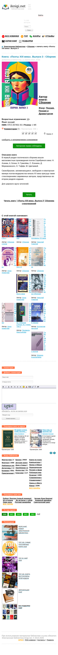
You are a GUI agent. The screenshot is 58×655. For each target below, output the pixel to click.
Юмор (31, 486)
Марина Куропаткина (37, 356)
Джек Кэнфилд (19, 434)
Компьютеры (34, 462)
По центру (17, 386)
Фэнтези (5, 463)
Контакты (41, 640)
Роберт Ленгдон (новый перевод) (17, 498)
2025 (11, 514)
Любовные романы (10, 465)
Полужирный (3, 386)
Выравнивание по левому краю (14, 386)
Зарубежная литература (26, 468)
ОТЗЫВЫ (49, 36)
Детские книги (22, 463)
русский (11, 122)
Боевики (5, 471)
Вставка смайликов (23, 386)
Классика (19, 473)
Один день (7, 502)
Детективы (6, 468)
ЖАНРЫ (36, 36)
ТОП (26, 36)
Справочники (35, 480)
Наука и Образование (38, 465)
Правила (50, 640)
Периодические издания (39, 467)
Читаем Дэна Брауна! (43, 498)
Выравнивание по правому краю (20, 386)
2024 (18, 514)
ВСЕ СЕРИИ (8, 504)
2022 (32, 514)
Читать (29, 195)
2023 (25, 514)
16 (28, 119)
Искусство (20, 470)
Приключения (8, 473)
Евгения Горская (47, 434)
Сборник (45, 102)
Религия (32, 475)
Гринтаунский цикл (42, 502)
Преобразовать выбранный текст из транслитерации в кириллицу (35, 386)
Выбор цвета (26, 386)
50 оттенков (8, 500)
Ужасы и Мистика (36, 483)
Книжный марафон (43, 500)
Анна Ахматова (6, 272)
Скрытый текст (29, 386)
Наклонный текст (6, 386)
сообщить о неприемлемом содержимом (20, 140)
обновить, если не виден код (14, 411)
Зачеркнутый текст (11, 386)
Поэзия (50, 108)
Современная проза (37, 478)
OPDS (20, 640)
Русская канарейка (23, 502)
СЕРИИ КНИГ (11, 41)
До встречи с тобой (24, 500)
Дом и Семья (21, 465)
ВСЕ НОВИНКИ (12, 36)
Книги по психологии (38, 460)
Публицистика (35, 472)
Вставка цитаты (32, 386)
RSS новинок (30, 640)
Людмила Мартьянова (23, 331)
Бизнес (19, 460)
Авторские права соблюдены (29, 146)
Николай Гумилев (37, 243)
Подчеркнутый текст (8, 386)
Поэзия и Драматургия (38, 470)
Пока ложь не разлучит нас (47, 430)
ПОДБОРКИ (27, 41)
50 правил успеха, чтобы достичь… (20, 430)
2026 (4, 514)
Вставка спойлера (38, 386)
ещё (38, 514)
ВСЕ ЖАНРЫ (34, 488)
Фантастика (7, 460)
